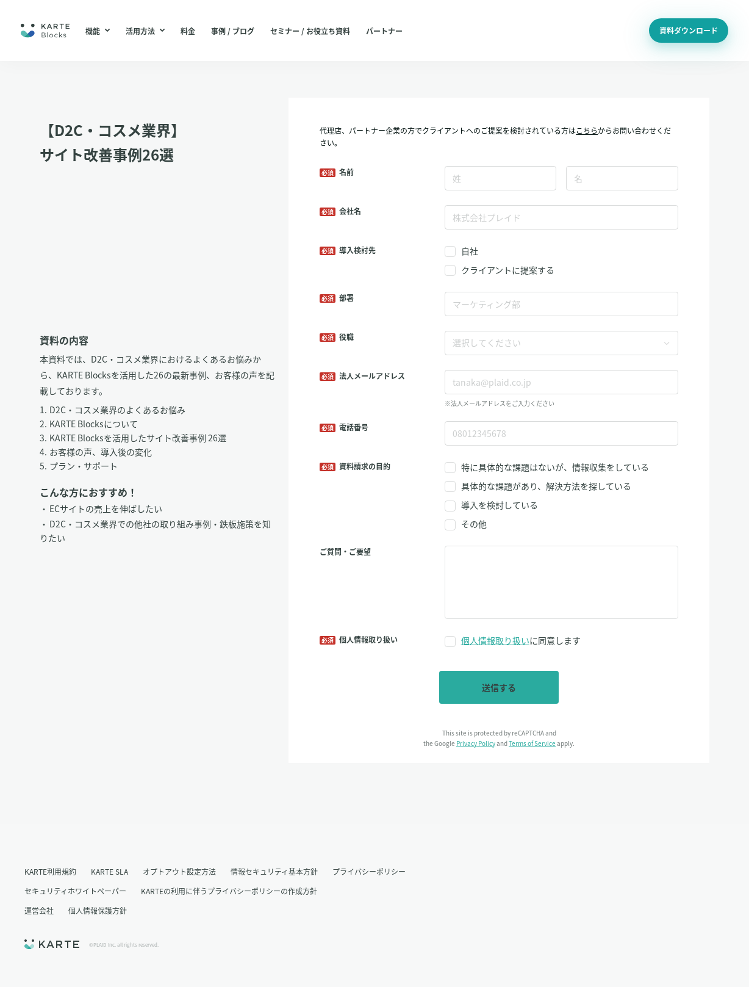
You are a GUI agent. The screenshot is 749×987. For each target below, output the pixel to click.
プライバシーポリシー (369, 871)
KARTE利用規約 (50, 871)
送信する (499, 687)
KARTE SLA (109, 871)
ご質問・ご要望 (345, 551)
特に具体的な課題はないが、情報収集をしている (555, 467)
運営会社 (39, 910)
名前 (346, 172)
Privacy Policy (475, 743)
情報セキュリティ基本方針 (274, 871)
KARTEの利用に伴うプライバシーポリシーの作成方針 (229, 891)
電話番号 (353, 427)
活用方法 (145, 31)
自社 (469, 251)
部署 (346, 297)
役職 (346, 336)
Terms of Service (532, 743)
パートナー (384, 31)
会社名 (350, 211)
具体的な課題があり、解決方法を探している (546, 486)
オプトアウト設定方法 (179, 871)
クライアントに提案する (507, 270)
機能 (97, 31)
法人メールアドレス (372, 376)
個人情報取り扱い (495, 640)
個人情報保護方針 (97, 910)
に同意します (521, 641)
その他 (474, 524)
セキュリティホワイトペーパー (75, 891)
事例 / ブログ (232, 31)
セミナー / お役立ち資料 (310, 31)
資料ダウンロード (688, 30)
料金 (188, 31)
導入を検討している (499, 505)
